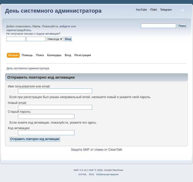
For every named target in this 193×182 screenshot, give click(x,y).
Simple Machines (113, 170)
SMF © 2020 (96, 170)
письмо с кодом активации (41, 33)
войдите (65, 26)
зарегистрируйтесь (18, 30)
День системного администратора (53, 11)
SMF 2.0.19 (80, 170)
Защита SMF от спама (87, 149)
